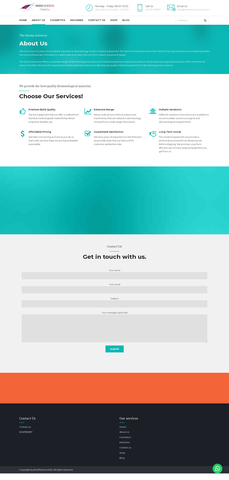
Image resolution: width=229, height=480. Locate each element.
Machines (76, 20)
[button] (217, 468)
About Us (38, 20)
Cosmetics (57, 20)
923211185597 (25, 432)
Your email (114, 288)
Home (23, 20)
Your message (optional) (114, 326)
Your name (114, 274)
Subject (114, 302)
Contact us (96, 20)
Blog (126, 20)
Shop (113, 20)
